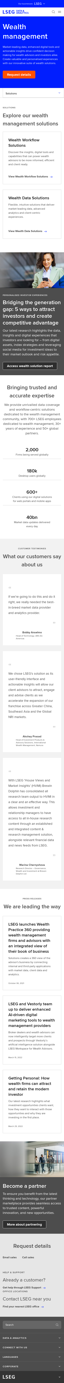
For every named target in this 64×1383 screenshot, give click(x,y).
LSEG (40, 3)
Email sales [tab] (10, 1257)
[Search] (53, 12)
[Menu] (59, 12)
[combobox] (28, 1325)
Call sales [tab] (28, 1257)
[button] (32, 1338)
